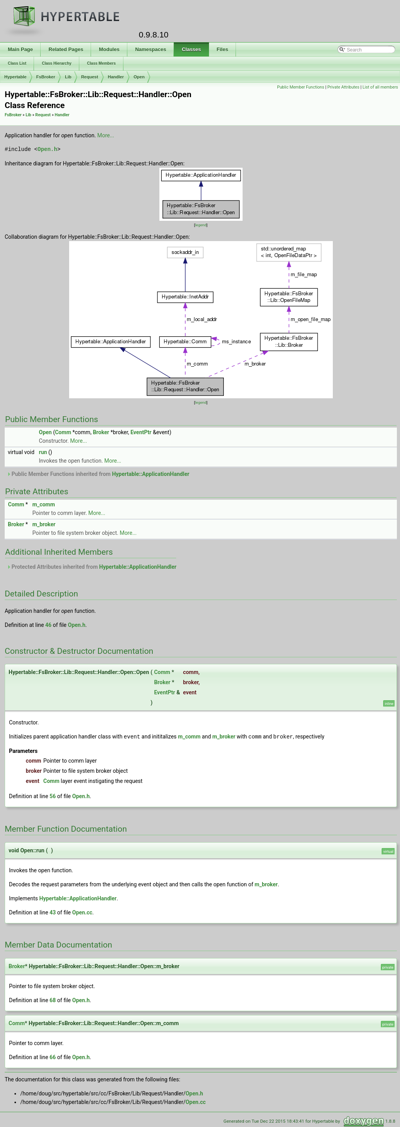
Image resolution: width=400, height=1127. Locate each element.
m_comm (43, 504)
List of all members (380, 87)
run (43, 452)
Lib (68, 77)
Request (89, 77)
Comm (63, 432)
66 (53, 1057)
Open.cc (82, 912)
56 (53, 796)
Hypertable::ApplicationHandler (150, 474)
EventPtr (141, 432)
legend (200, 225)
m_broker (43, 524)
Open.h (47, 149)
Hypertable (15, 77)
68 (53, 1000)
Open (139, 77)
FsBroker (45, 77)
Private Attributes (343, 87)
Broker (101, 432)
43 (53, 912)
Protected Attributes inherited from (92, 567)
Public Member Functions (300, 87)
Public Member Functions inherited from (98, 474)
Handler (116, 77)
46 (48, 625)
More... (105, 135)
